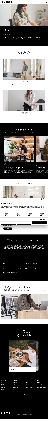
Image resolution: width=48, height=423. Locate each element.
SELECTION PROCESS (28, 183)
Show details (42, 219)
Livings (14, 384)
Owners (2, 385)
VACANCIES (17, 183)
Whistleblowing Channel (41, 387)
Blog (14, 389)
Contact (26, 382)
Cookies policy (39, 385)
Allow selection (24, 222)
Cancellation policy (28, 387)
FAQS (26, 384)
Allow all (39, 222)
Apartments (15, 382)
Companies (3, 384)
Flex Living (15, 385)
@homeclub (24, 335)
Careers (2, 389)
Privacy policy (39, 384)
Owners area (27, 385)
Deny (9, 222)
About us (2, 382)
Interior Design (3, 387)
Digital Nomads (16, 387)
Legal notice (39, 382)
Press (2, 390)
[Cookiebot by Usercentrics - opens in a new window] (42, 199)
